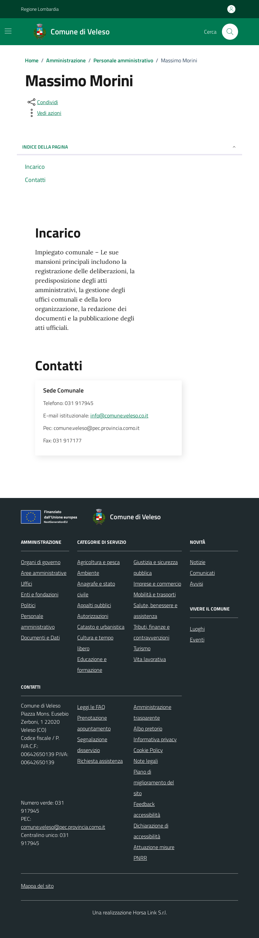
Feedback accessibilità (147, 809)
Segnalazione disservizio (92, 744)
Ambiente (88, 573)
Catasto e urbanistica (100, 627)
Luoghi (197, 629)
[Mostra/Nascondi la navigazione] (8, 31)
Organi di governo (40, 562)
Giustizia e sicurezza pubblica (156, 567)
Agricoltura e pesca (98, 562)
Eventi (197, 639)
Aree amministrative (43, 573)
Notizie (197, 562)
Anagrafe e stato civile (96, 589)
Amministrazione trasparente (152, 712)
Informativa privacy (155, 739)
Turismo (142, 648)
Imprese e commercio (157, 584)
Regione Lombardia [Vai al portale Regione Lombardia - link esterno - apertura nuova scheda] (40, 8)
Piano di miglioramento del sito (154, 782)
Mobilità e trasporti (155, 594)
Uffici (26, 584)
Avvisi (196, 584)
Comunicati (202, 573)
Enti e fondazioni (39, 594)
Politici (28, 605)
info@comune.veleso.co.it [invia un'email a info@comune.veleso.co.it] (119, 415)
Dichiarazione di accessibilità (151, 830)
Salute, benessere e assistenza (155, 610)
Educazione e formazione (92, 664)
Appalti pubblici (94, 605)
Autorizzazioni (92, 616)
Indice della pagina (129, 146)
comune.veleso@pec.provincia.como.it (63, 827)
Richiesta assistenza (100, 761)
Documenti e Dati (40, 637)
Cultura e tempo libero (95, 642)
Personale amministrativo (38, 621)
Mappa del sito (37, 886)
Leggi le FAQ (91, 707)
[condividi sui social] (42, 102)
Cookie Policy (148, 750)
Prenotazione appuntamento (94, 723)
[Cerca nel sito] (230, 32)
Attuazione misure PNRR (154, 852)
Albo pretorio (148, 728)
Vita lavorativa (150, 659)
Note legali (146, 761)
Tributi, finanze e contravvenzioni (152, 632)
